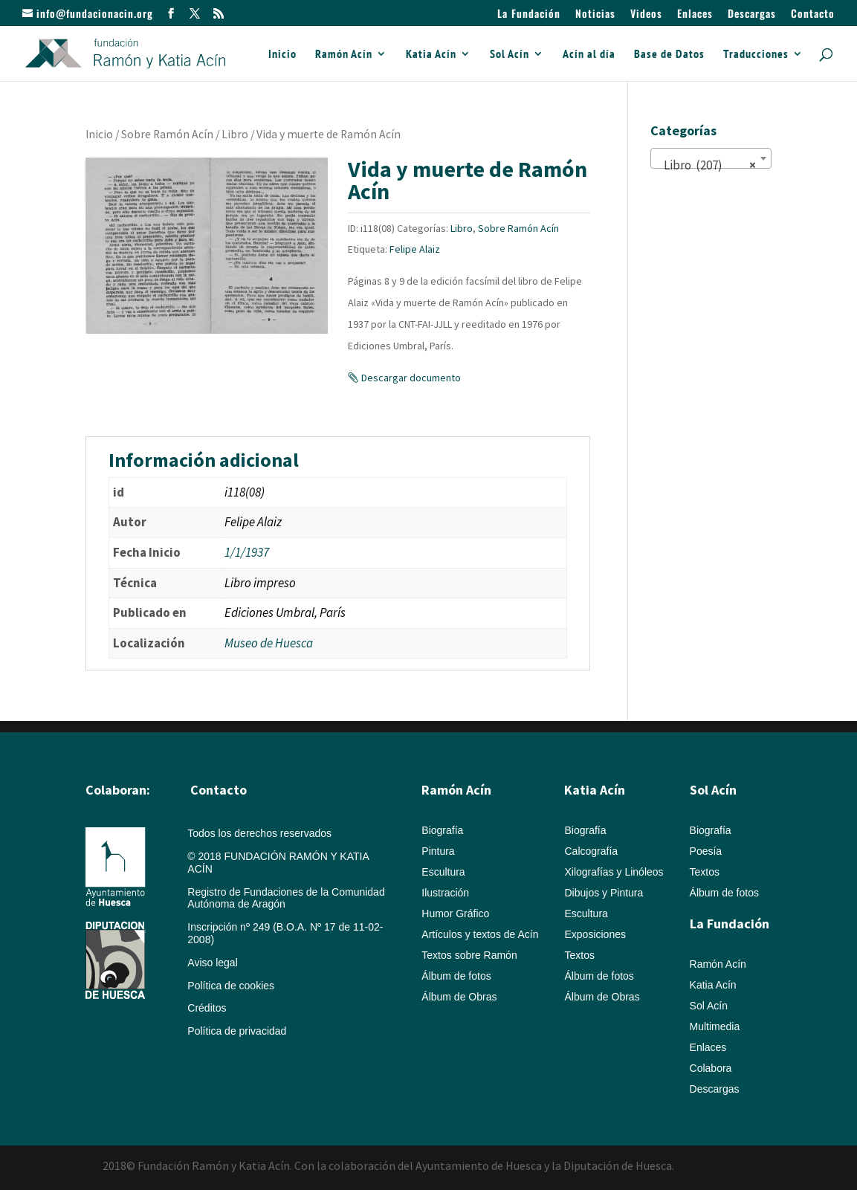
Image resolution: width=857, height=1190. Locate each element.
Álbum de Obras (459, 997)
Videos (646, 14)
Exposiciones (595, 934)
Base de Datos (669, 54)
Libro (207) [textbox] (706, 165)
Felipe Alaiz (414, 249)
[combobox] (711, 158)
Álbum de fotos (456, 976)
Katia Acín (431, 54)
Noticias (595, 14)
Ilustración (445, 893)
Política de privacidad (236, 1031)
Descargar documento (411, 377)
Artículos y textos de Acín (479, 934)
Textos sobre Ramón (469, 955)
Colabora (711, 1068)
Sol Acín (509, 54)
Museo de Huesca (268, 643)
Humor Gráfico (455, 913)
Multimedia (715, 1026)
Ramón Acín (343, 54)
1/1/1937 (246, 552)
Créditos (206, 1008)
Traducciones (756, 54)
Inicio (282, 54)
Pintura (437, 851)
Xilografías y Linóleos (613, 872)
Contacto (813, 14)
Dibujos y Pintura (603, 893)
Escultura (443, 872)
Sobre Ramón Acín (167, 134)
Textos (579, 955)
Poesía (706, 851)
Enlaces (695, 14)
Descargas (752, 14)
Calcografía (591, 851)
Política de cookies (230, 986)
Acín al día (589, 54)
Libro (234, 134)
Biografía (442, 830)
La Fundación (528, 14)
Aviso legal (212, 963)
